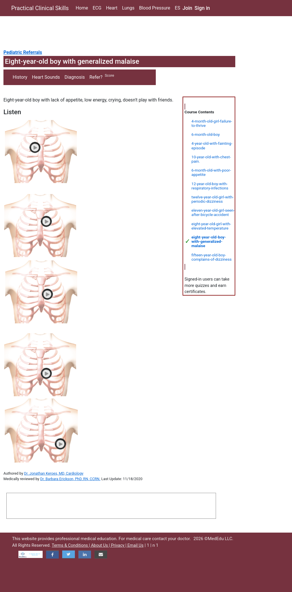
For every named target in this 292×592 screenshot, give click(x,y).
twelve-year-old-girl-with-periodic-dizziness (212, 199)
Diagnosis (75, 77)
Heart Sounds (46, 77)
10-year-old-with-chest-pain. (211, 159)
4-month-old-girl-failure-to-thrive (211, 123)
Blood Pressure (154, 8)
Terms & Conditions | (71, 545)
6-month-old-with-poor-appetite (211, 172)
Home (82, 8)
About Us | (101, 545)
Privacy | (119, 545)
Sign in (202, 8)
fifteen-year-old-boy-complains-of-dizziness (211, 257)
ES (177, 8)
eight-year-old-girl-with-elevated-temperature (211, 225)
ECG (97, 8)
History (20, 77)
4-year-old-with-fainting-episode (211, 145)
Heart (111, 8)
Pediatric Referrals (22, 52)
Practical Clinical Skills (40, 8)
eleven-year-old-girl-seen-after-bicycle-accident (213, 212)
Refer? (96, 77)
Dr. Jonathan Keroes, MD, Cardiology (54, 473)
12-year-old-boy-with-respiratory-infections (209, 185)
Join (187, 8)
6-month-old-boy (205, 134)
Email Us (135, 545)
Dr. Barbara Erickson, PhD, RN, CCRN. (70, 479)
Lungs (128, 8)
